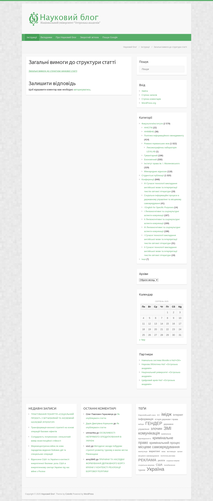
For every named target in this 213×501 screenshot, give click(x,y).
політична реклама (168, 456)
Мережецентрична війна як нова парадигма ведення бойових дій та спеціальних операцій (48, 450)
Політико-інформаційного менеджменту (164, 135)
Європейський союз (147, 415)
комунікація (149, 433)
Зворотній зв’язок (89, 37)
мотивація (171, 451)
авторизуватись (82, 89)
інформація (145, 419)
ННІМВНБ (149, 131)
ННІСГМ (148, 127)
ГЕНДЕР (153, 423)
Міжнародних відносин (155, 171)
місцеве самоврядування (159, 447)
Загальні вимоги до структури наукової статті (53, 71)
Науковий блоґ (130, 47)
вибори (141, 424)
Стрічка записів (149, 95)
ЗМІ (167, 428)
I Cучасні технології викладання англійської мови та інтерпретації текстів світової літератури (160, 239)
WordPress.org (149, 103)
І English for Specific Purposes (158, 207)
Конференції (148, 179)
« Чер (142, 339)
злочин (156, 429)
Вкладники (46, 37)
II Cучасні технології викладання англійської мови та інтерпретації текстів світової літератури (160, 251)
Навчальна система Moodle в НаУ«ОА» (161, 360)
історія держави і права (166, 419)
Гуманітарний (151, 155)
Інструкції (32, 37)
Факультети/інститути (152, 123)
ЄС (158, 415)
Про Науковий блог (66, 37)
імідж (166, 414)
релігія (161, 460)
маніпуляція (142, 451)
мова (163, 451)
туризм (141, 470)
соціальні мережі (172, 461)
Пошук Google (109, 37)
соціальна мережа (146, 465)
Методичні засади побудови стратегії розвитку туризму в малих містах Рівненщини (107, 450)
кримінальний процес (164, 442)
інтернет (178, 414)
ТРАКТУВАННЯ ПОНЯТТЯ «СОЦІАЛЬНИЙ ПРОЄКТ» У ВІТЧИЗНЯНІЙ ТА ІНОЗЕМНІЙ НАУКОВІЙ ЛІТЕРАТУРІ (52, 418)
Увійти (145, 91)
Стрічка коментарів (151, 99)
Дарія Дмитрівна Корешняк (99, 423)
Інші (144, 259)
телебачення (169, 465)
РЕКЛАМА (147, 460)
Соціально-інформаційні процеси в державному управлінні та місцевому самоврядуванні (162, 199)
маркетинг (154, 451)
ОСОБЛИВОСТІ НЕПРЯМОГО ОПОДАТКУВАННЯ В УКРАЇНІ (103, 437)
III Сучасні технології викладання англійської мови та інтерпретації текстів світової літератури (160, 187)
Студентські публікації (153, 175)
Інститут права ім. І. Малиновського (162, 163)
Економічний (150, 159)
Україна (155, 469)
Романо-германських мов (156, 143)
